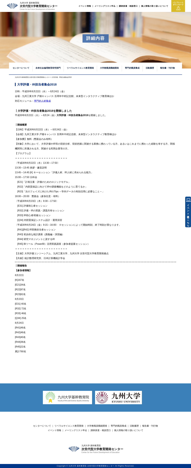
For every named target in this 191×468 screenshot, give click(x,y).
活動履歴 (150, 68)
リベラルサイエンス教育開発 (80, 68)
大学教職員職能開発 (109, 68)
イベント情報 (84, 6)
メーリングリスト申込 (105, 6)
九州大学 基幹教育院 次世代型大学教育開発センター (32, 77)
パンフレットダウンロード (178, 5)
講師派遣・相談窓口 (128, 6)
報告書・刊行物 (167, 68)
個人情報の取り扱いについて (154, 6)
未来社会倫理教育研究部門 (48, 68)
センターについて (21, 68)
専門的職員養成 (132, 68)
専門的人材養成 (42, 101)
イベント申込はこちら (188, 214)
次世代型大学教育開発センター (38, 6)
